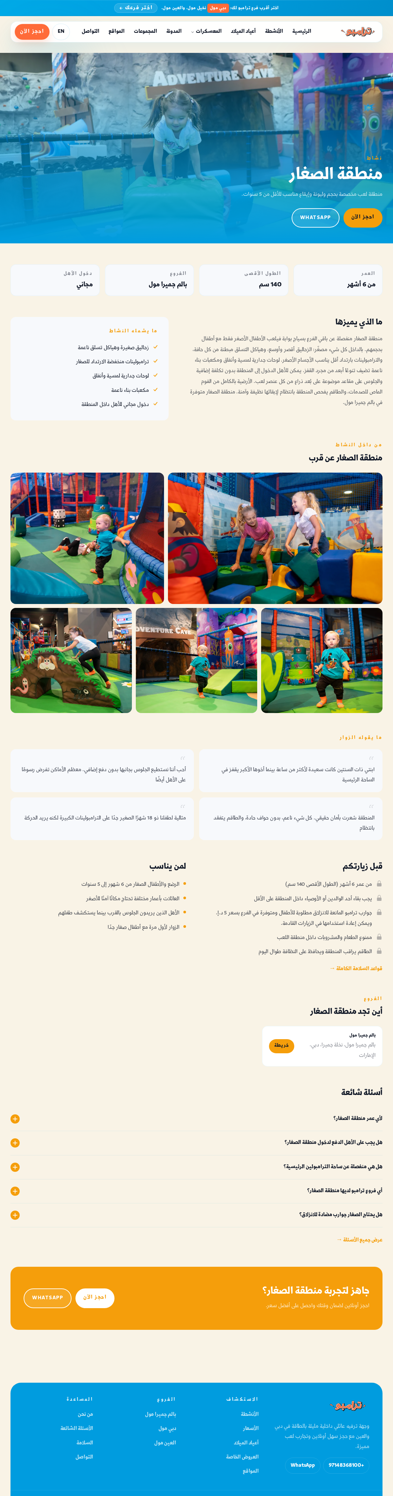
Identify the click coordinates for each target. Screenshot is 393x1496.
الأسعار (251, 1429)
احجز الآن (32, 32)
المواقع (117, 32)
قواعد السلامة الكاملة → (356, 969)
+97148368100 (346, 1466)
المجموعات (145, 32)
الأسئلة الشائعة (76, 1429)
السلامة (84, 1443)
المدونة (174, 32)
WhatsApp (315, 218)
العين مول (165, 1443)
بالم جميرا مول (160, 1415)
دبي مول (167, 1429)
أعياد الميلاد (243, 32)
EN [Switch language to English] (61, 32)
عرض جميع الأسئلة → (359, 1242)
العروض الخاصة (242, 1457)
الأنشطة (274, 32)
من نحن (85, 1415)
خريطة (281, 1047)
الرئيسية (301, 32)
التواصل (90, 32)
